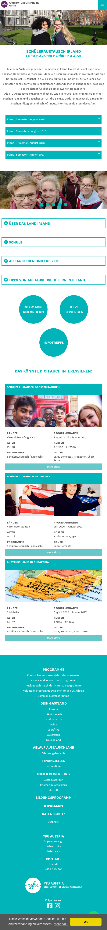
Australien (53, 734)
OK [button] (86, 921)
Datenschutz (53, 814)
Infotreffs (53, 790)
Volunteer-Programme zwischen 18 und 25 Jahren (53, 690)
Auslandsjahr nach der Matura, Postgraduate (54, 685)
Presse (53, 822)
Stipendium (53, 766)
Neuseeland (53, 740)
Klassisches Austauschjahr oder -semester (53, 675)
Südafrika (53, 729)
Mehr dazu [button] (61, 924)
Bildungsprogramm (54, 797)
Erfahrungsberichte (53, 753)
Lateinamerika (53, 719)
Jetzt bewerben (53, 779)
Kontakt (53, 864)
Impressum (53, 805)
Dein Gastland (54, 703)
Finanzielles (53, 760)
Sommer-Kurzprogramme (53, 696)
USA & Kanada (53, 714)
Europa (53, 709)
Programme (53, 669)
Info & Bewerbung (53, 774)
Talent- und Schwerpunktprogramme (53, 680)
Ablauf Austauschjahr (53, 747)
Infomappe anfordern (53, 785)
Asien (53, 724)
